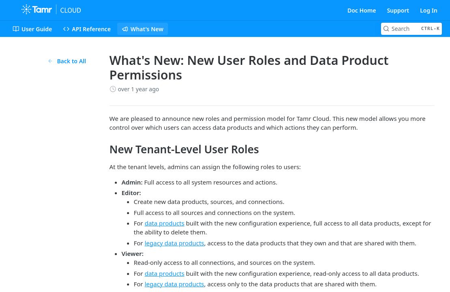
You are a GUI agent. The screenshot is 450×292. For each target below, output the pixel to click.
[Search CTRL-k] (411, 29)
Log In (428, 10)
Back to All (66, 61)
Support (398, 10)
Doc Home (361, 10)
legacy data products (174, 243)
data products (164, 223)
